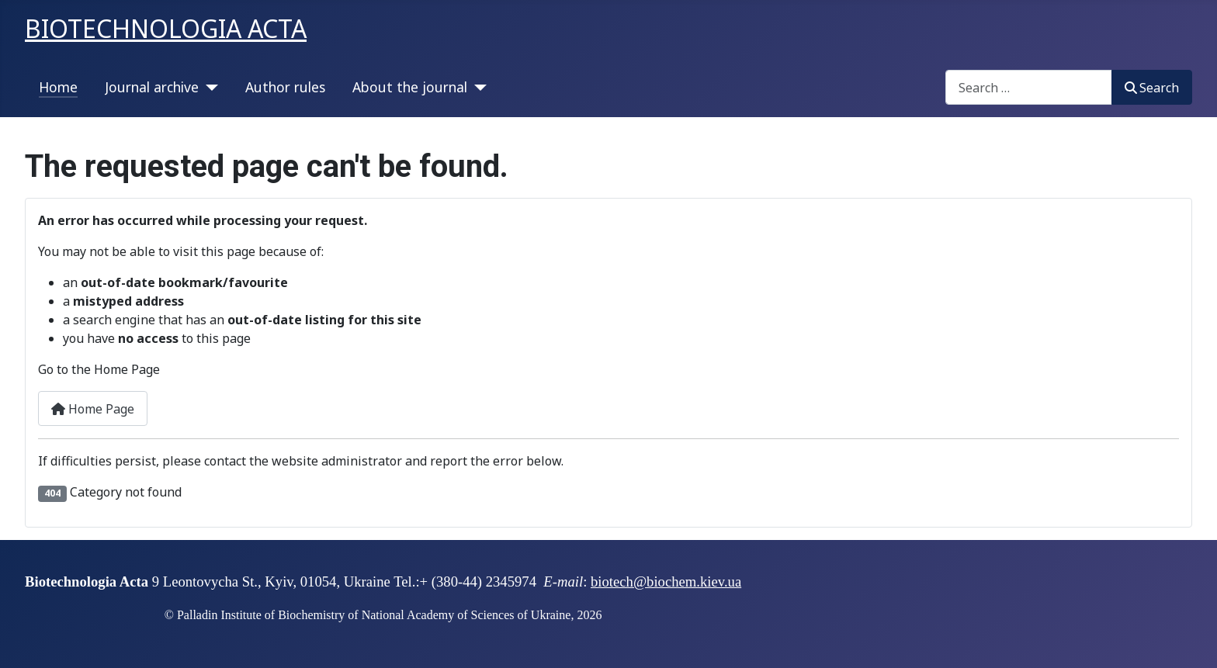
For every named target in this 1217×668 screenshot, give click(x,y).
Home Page (92, 408)
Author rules (285, 87)
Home (58, 87)
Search (1152, 87)
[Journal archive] (208, 87)
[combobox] (1028, 87)
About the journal (409, 87)
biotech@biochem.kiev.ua (666, 581)
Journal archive (152, 87)
